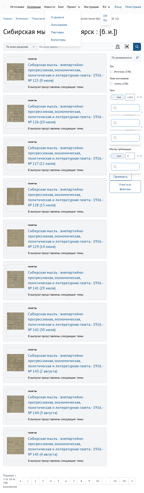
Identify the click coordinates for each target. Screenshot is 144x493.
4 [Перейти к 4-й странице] (50, 481)
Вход (118, 7)
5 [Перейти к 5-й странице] (58, 481)
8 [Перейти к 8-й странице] (81, 481)
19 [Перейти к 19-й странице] (114, 481)
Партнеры (57, 32)
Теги (112, 90)
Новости (49, 7)
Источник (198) (122, 71)
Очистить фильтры (125, 187)
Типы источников (119, 78)
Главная (7, 18)
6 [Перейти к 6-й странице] (66, 481)
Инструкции (91, 7)
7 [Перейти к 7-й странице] (74, 481)
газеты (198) (121, 83)
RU (105, 20)
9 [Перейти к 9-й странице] (89, 481)
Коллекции (34, 7)
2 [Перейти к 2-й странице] (35, 481)
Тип (111, 66)
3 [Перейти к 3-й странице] (43, 481)
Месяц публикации (120, 149)
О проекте (57, 17)
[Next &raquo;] (132, 481)
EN (105, 16)
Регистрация (133, 7)
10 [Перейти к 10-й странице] (97, 481)
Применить (120, 176)
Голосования (59, 25)
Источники (17, 7)
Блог (61, 7)
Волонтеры (58, 40)
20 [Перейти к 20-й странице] (124, 481)
